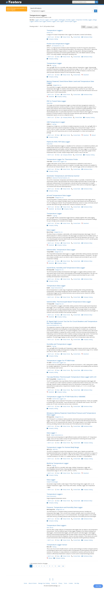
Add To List (51, 37)
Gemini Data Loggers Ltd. (60, 161)
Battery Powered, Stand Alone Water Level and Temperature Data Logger (70, 82)
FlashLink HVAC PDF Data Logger (58, 142)
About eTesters (33, 583)
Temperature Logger (54, 63)
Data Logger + (52, 433)
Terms (65, 583)
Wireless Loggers (51, 21)
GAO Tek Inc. (50, 527)
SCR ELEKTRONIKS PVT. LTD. (54, 325)
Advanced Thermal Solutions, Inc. (61, 178)
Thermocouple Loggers (70, 21)
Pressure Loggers (44, 20)
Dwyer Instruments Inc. (57, 288)
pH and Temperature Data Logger (59, 195)
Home (25, 583)
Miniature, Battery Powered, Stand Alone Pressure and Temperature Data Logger (71, 414)
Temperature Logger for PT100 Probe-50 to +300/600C (66, 397)
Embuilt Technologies (52, 482)
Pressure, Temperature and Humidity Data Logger (65, 507)
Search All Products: (36, 8)
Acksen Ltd (49, 32)
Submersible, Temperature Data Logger (61, 250)
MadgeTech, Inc (57, 85)
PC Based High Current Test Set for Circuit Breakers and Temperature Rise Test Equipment (72, 322)
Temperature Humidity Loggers (84, 20)
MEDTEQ (55, 449)
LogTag (54, 65)
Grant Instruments (51, 496)
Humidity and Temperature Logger (59, 344)
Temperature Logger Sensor (57, 545)
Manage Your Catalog (44, 583)
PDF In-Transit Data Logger (56, 101)
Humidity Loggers (70, 20)
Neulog (54, 547)
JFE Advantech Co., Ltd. (58, 46)
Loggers (37, 20)
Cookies (71, 583)
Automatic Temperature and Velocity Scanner (63, 176)
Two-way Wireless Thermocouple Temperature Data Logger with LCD (71, 377)
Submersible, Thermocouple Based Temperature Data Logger (69, 302)
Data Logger (51, 230)
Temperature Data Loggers (56, 525)
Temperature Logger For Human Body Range (63, 447)
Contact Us (54, 583)
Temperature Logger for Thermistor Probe (62, 159)
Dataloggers (62, 20)
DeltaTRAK (49, 103)
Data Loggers (60, 21)
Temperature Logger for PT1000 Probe (61, 361)
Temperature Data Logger (56, 286)
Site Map (76, 583)
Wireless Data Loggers (40, 21)
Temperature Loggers (55, 30)
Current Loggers (54, 20)
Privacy (60, 583)
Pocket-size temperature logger (58, 44)
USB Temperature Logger (56, 122)
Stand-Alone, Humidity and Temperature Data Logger (66, 268)
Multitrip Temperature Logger (58, 463)
